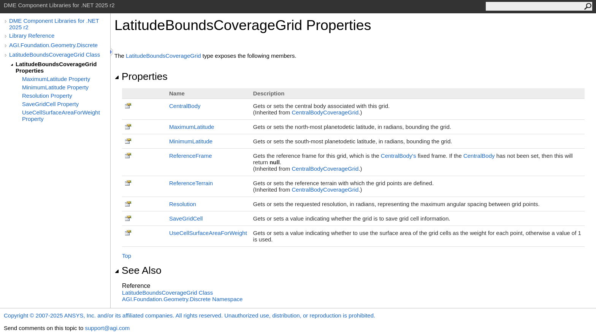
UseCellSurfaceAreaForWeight (208, 233)
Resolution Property (47, 95)
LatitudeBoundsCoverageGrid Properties (56, 67)
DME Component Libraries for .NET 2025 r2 (54, 23)
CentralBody (185, 106)
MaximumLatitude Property (56, 79)
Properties (141, 76)
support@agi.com (107, 328)
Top (126, 255)
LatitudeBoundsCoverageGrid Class (54, 54)
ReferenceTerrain (191, 183)
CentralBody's (398, 155)
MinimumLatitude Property (55, 87)
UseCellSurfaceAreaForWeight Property (61, 115)
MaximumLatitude (191, 127)
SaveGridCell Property (50, 104)
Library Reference (31, 35)
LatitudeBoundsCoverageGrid (163, 55)
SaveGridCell (186, 218)
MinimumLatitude (190, 141)
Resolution (182, 204)
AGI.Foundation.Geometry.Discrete (53, 45)
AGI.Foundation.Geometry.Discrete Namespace (182, 299)
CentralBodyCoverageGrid (325, 112)
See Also (138, 270)
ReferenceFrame (190, 155)
